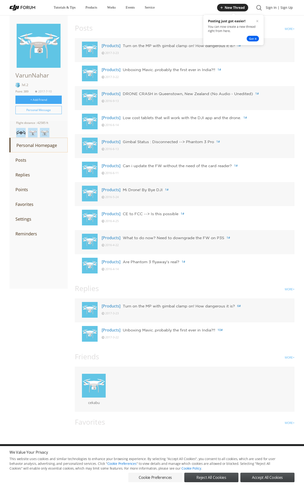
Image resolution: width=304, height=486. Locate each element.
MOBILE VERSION (194, 454)
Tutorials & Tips (65, 7)
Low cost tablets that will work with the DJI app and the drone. (182, 118)
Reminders (26, 234)
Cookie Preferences (108, 454)
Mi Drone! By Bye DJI (143, 190)
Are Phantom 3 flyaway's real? (151, 262)
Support (278, 454)
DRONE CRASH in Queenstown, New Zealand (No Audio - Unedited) (188, 94)
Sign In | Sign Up (279, 7)
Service (150, 7)
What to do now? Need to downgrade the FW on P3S (173, 238)
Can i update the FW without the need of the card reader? (177, 166)
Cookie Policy (191, 477)
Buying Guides (256, 454)
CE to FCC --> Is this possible (150, 214)
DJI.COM (217, 454)
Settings (23, 219)
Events (130, 7)
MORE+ (289, 29)
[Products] (111, 45)
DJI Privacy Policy (79, 454)
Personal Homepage (36, 145)
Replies (22, 175)
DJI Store (235, 454)
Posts (20, 160)
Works (111, 7)
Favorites (24, 204)
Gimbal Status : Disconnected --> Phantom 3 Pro (168, 142)
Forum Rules (134, 454)
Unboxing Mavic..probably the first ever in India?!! (169, 70)
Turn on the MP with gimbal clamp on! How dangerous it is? (179, 46)
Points (21, 189)
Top (292, 454)
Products (91, 7)
